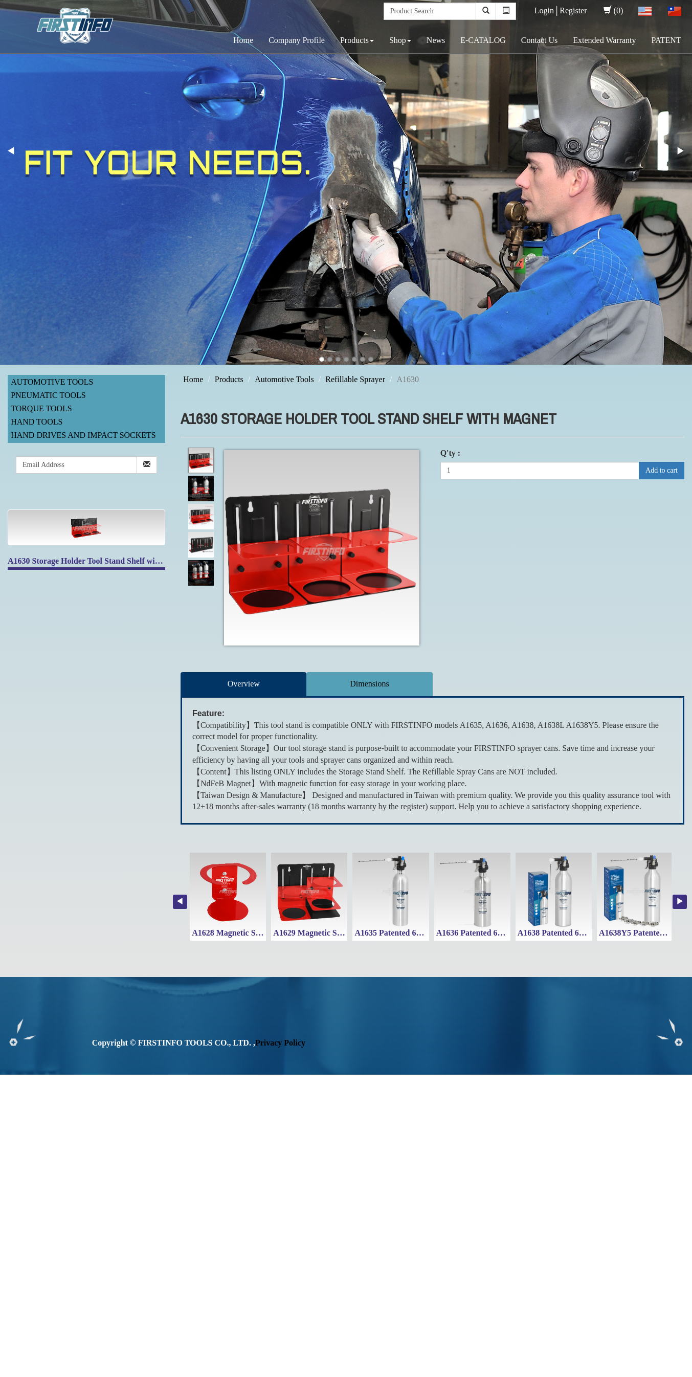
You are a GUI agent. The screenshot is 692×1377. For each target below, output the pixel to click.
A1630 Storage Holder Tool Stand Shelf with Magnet (99, 561)
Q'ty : (450, 453)
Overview (244, 683)
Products (357, 40)
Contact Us (539, 40)
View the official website (86, 1185)
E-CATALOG (482, 40)
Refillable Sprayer (355, 379)
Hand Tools (36, 421)
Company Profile (297, 40)
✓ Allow (14, 1103)
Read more (21, 1185)
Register (573, 10)
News (436, 40)
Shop (400, 40)
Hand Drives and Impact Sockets (83, 435)
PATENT (666, 40)
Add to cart (661, 470)
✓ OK (272, 1370)
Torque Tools (41, 408)
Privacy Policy (280, 1042)
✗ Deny (13, 1115)
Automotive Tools (52, 381)
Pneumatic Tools (48, 395)
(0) (613, 10)
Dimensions (369, 683)
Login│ (547, 10)
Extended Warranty (604, 40)
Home (243, 40)
